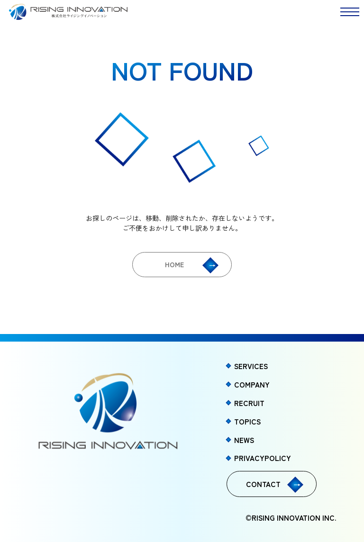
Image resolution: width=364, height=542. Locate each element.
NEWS (244, 439)
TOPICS (247, 421)
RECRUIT (249, 402)
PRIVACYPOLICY (262, 457)
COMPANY (252, 384)
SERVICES (251, 366)
